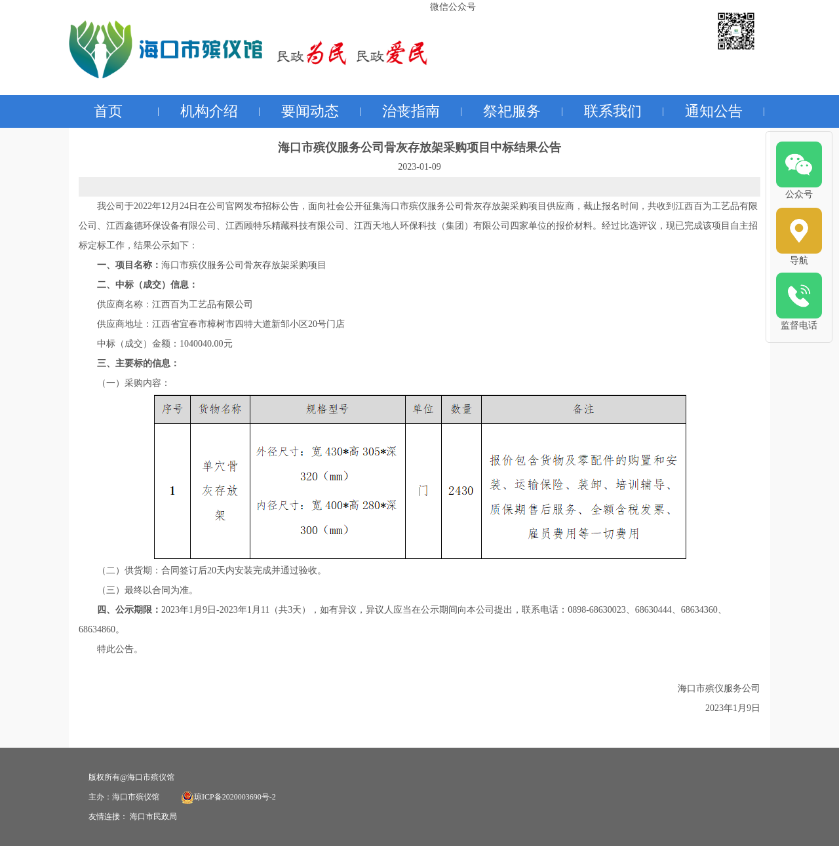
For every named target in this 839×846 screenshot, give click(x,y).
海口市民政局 (153, 816)
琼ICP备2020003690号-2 (228, 796)
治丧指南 (411, 111)
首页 (108, 111)
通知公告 (714, 111)
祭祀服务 (512, 111)
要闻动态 (310, 111)
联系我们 (613, 111)
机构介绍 (209, 111)
